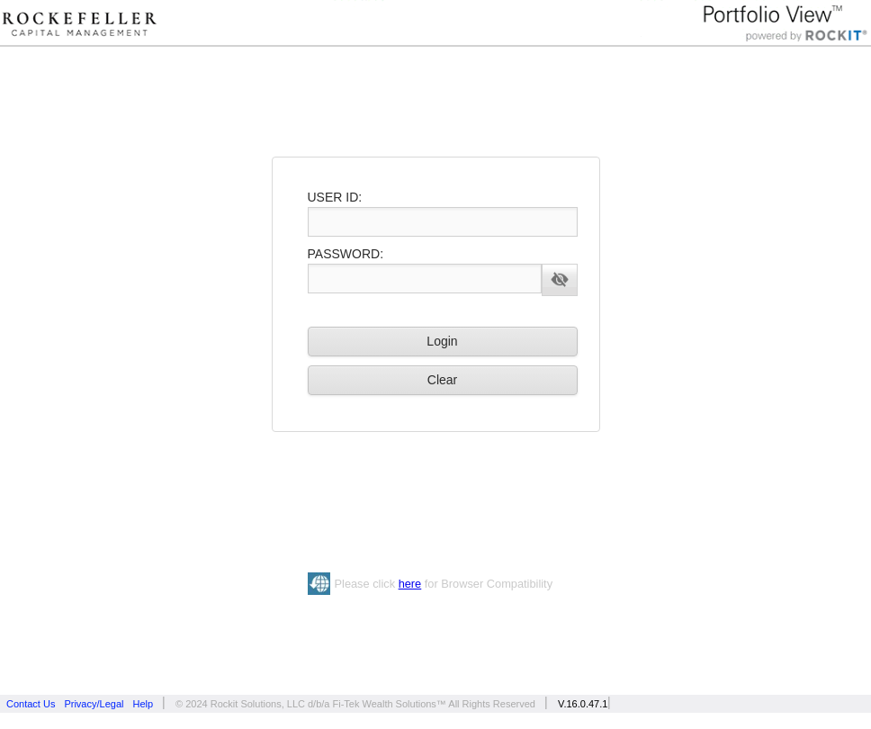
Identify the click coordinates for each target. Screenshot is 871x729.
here (410, 583)
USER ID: (335, 197)
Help (142, 703)
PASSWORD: (346, 254)
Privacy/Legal (93, 703)
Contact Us (30, 703)
